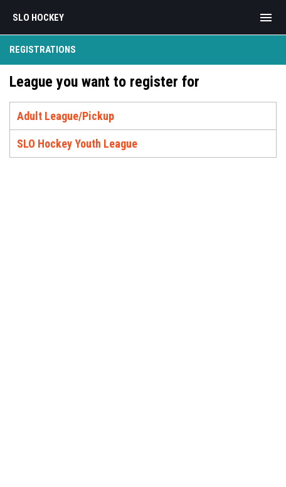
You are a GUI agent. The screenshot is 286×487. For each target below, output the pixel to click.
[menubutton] (265, 17)
